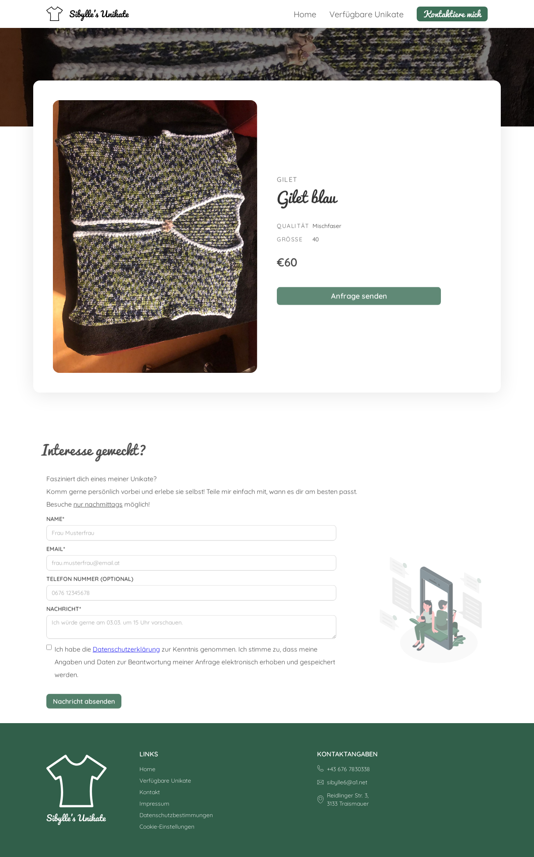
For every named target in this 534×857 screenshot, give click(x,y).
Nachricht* (63, 612)
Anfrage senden (359, 300)
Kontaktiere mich (452, 14)
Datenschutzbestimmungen (176, 815)
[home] (87, 14)
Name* (55, 522)
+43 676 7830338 (348, 769)
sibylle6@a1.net (347, 782)
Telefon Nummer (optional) (89, 582)
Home (305, 14)
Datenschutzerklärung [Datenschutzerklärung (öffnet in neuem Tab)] (126, 652)
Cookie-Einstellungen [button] (166, 826)
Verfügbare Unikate (366, 14)
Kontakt (149, 792)
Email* (55, 552)
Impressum (154, 803)
